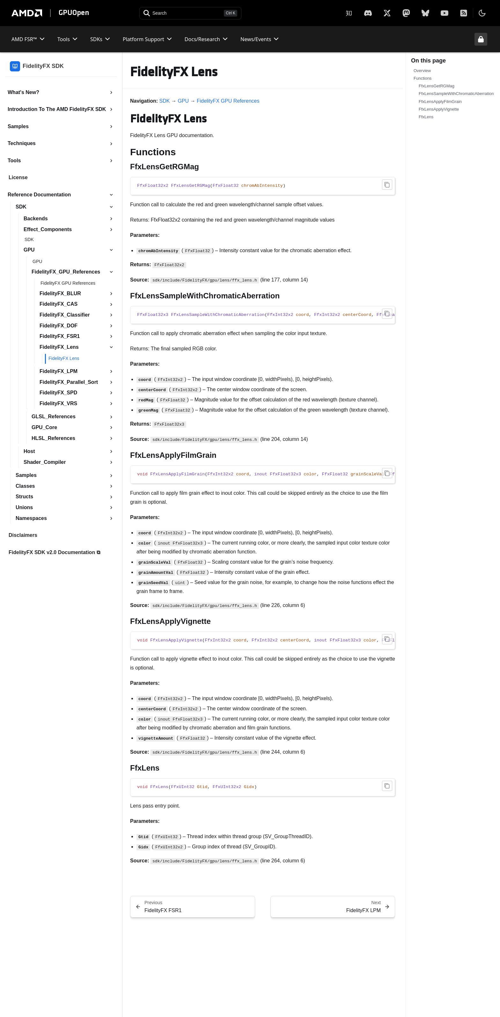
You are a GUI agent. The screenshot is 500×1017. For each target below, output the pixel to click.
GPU (183, 101)
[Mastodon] (406, 13)
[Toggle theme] (482, 13)
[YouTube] (444, 13)
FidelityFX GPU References (228, 101)
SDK (164, 101)
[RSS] (463, 13)
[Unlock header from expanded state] (480, 39)
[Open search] (190, 13)
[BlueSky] (425, 13)
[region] (262, 315)
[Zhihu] (348, 13)
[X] (368, 13)
